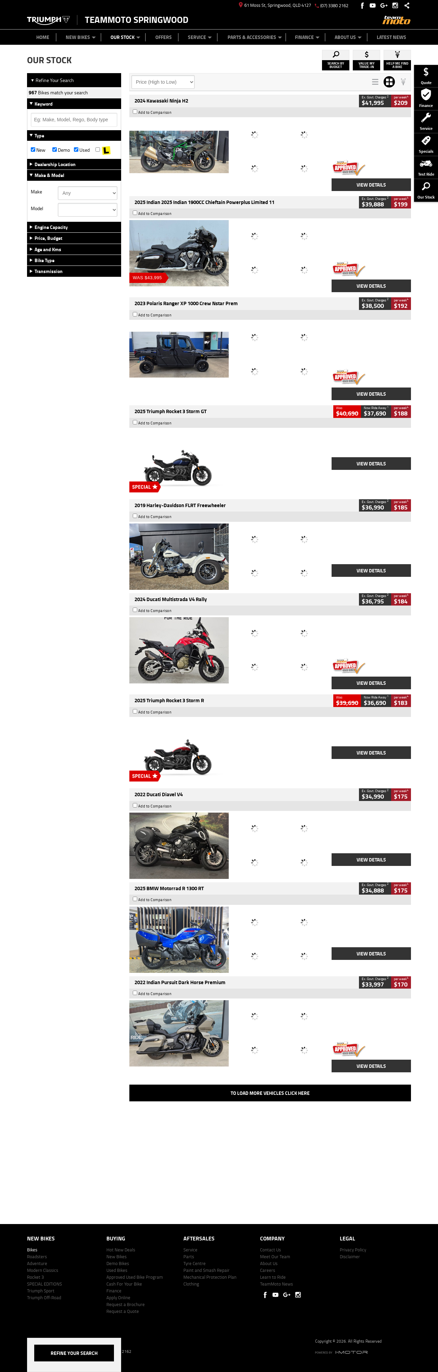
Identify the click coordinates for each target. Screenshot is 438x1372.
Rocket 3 (35, 1277)
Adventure (37, 1263)
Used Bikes (116, 1270)
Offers (163, 37)
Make (36, 192)
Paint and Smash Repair (206, 1270)
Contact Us (270, 1249)
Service (200, 37)
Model (37, 208)
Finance (307, 37)
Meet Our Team (275, 1256)
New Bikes (81, 37)
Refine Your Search (52, 80)
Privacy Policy (353, 1249)
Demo (61, 150)
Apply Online (118, 1297)
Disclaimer (350, 1256)
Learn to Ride (273, 1277)
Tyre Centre (194, 1263)
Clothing (191, 1283)
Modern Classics (42, 1270)
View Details (371, 184)
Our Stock (125, 37)
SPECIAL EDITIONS (44, 1283)
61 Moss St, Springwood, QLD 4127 (275, 5)
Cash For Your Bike (124, 1283)
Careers (267, 1270)
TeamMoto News (276, 1283)
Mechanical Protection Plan (209, 1277)
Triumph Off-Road (44, 1297)
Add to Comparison (155, 112)
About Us (348, 37)
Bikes (32, 1249)
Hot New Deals (120, 1249)
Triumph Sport (40, 1290)
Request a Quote (122, 1311)
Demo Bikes (117, 1263)
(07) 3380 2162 (334, 5)
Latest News (391, 37)
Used (82, 150)
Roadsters (37, 1256)
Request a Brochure (125, 1304)
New (38, 150)
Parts (188, 1256)
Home (42, 37)
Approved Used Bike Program (134, 1277)
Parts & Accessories (255, 37)
